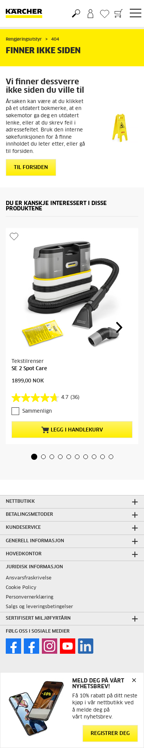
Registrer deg (110, 733)
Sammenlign (37, 411)
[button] (34, 457)
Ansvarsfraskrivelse (28, 578)
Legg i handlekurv (72, 429)
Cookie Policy (21, 588)
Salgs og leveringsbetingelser (39, 607)
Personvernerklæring (29, 597)
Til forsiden (31, 167)
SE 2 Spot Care (29, 368)
